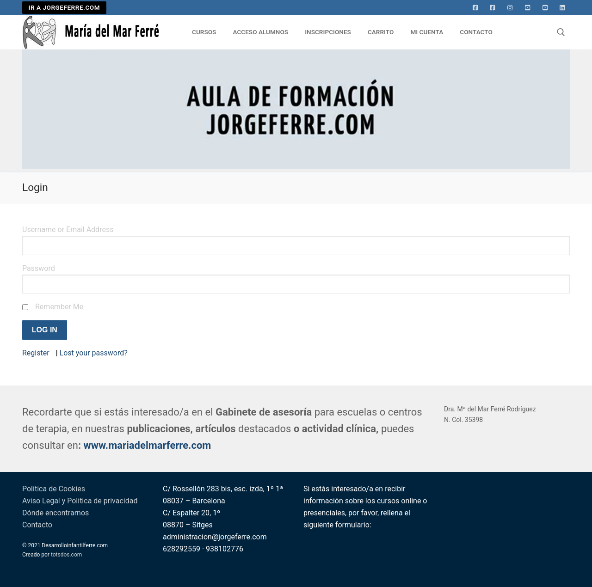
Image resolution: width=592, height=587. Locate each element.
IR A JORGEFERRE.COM (64, 7)
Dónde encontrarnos (55, 512)
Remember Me (59, 306)
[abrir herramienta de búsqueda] (561, 32)
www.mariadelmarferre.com (147, 445)
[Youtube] (527, 7)
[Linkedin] (562, 7)
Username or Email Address (67, 229)
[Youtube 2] (545, 7)
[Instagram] (510, 7)
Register (35, 353)
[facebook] (492, 7)
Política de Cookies (53, 488)
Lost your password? (94, 353)
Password (38, 268)
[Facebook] (475, 7)
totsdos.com (66, 554)
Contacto (37, 524)
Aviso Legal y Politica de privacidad (79, 500)
